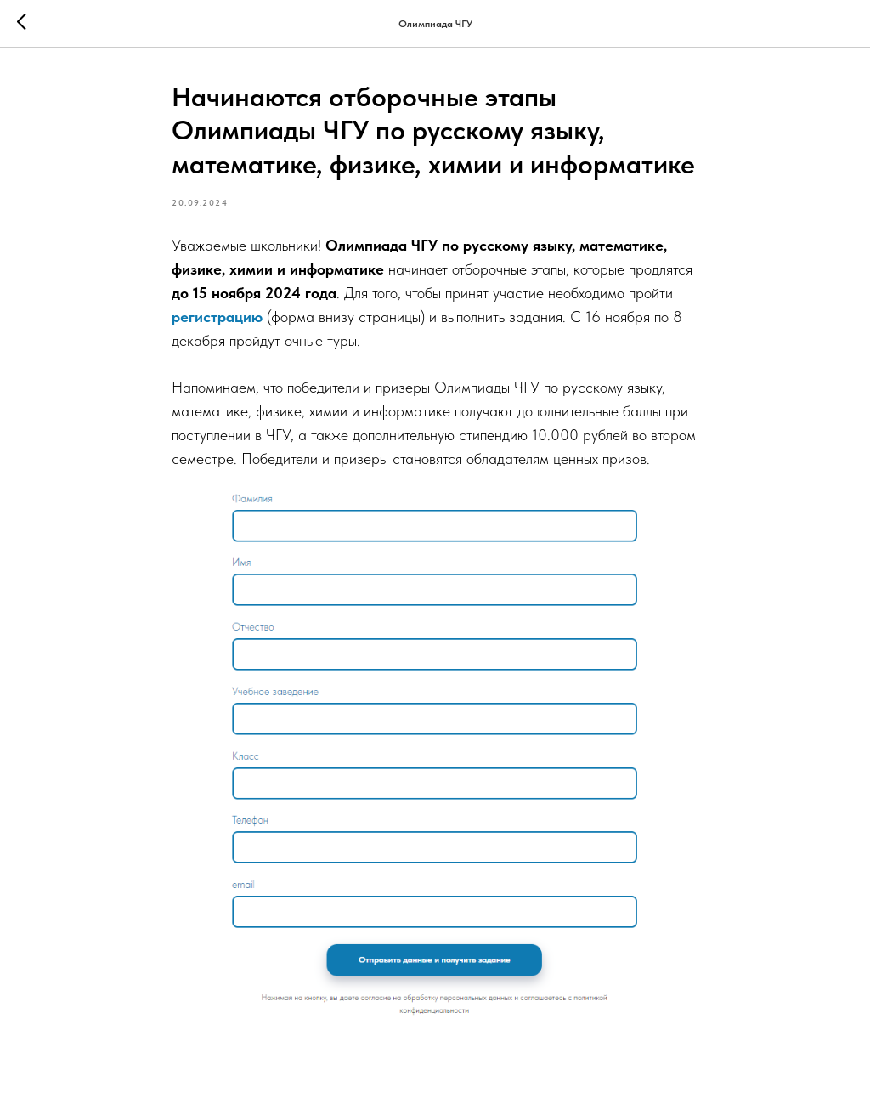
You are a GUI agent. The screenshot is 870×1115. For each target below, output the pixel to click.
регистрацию (219, 316)
